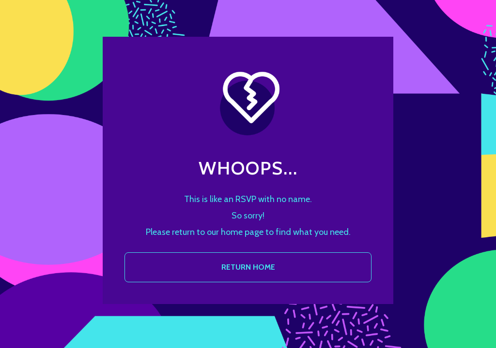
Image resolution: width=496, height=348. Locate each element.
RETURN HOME (248, 267)
